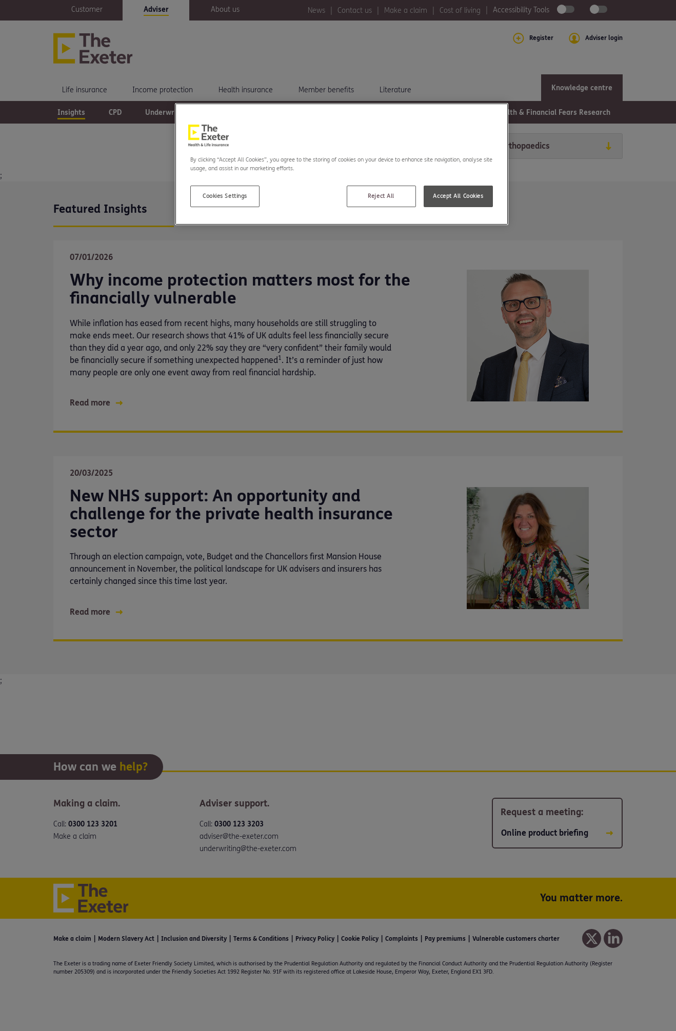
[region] (341, 164)
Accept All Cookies (458, 196)
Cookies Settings (225, 196)
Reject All (381, 196)
